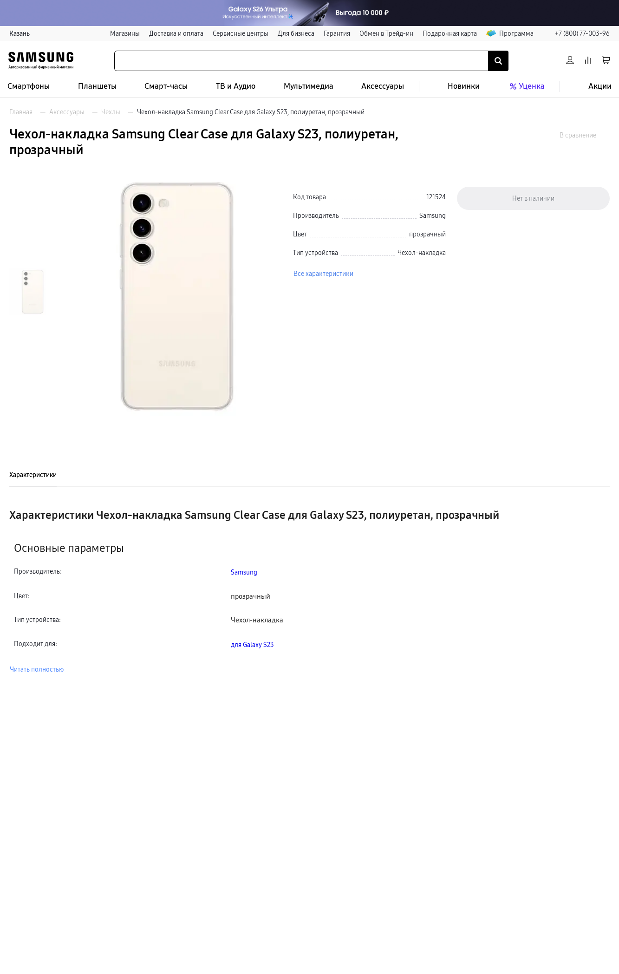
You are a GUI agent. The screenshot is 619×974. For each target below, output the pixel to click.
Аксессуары (382, 86)
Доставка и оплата (176, 33)
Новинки (464, 86)
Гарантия (337, 33)
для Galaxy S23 (252, 645)
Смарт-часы (166, 86)
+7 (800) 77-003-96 (582, 33)
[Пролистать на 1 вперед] (27, 397)
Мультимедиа (308, 86)
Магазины (125, 33)
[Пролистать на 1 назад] (27, 186)
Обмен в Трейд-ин (386, 33)
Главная (21, 112)
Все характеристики (323, 273)
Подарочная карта (450, 33)
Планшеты (97, 86)
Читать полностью (37, 669)
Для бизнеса (296, 33)
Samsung (244, 572)
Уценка (526, 86)
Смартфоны (28, 86)
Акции (600, 86)
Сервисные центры (240, 33)
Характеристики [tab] (33, 475)
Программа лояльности (528, 33)
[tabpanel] (309, 591)
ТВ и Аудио (235, 86)
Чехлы (110, 112)
